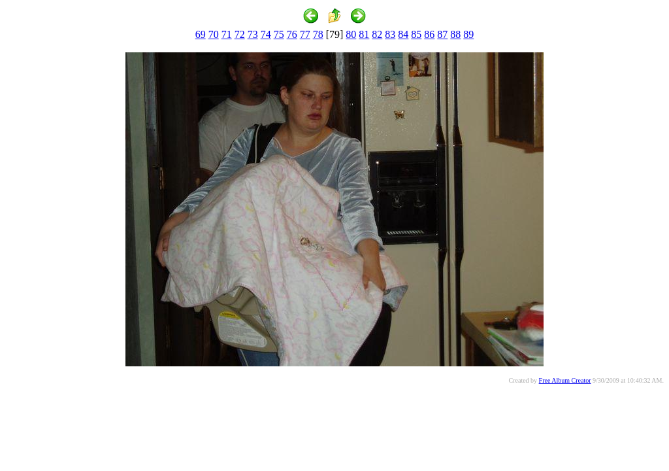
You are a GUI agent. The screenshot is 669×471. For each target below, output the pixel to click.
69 (200, 34)
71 (226, 34)
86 (429, 34)
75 (279, 34)
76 (292, 34)
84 (403, 34)
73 (253, 34)
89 (468, 34)
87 (442, 34)
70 (213, 34)
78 (318, 34)
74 (266, 34)
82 (377, 34)
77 (305, 34)
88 (455, 34)
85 (416, 34)
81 (364, 34)
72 (240, 34)
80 (351, 34)
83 (390, 34)
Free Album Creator (565, 380)
